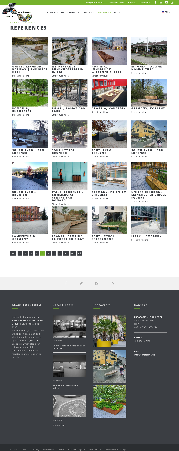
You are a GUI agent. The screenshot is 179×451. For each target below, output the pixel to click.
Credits (25, 449)
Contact (132, 2)
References (104, 12)
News (117, 12)
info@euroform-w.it (95, 2)
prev (13, 253)
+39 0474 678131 (116, 2)
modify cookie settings (115, 449)
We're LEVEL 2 (60, 425)
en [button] (166, 12)
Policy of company (76, 449)
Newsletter (48, 449)
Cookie (61, 449)
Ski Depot (89, 12)
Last (73, 253)
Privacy (36, 449)
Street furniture (71, 12)
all (79, 253)
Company (52, 12)
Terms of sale (95, 449)
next (66, 253)
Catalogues (145, 2)
